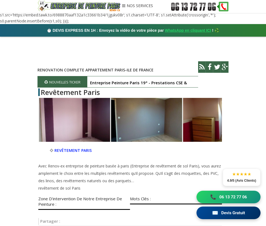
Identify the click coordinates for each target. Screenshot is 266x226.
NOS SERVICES (140, 6)
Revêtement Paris (70, 92)
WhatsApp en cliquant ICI (188, 30)
